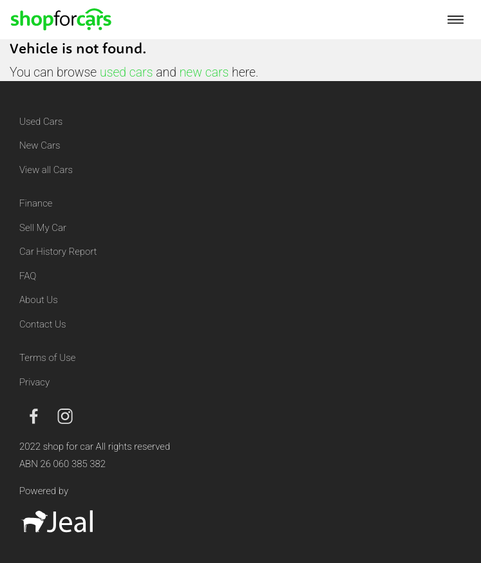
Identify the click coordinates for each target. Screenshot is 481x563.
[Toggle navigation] (455, 19)
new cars (204, 72)
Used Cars (40, 121)
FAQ (27, 276)
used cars (126, 72)
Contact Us (42, 324)
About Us (38, 300)
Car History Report (58, 251)
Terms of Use (47, 358)
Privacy (34, 382)
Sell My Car (42, 228)
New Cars (39, 145)
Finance (35, 203)
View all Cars (46, 170)
